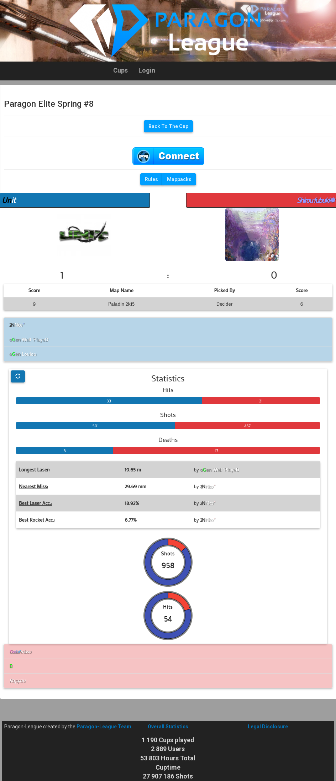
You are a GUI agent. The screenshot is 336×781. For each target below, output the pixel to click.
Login (146, 70)
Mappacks (179, 179)
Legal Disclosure (268, 726)
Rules (151, 179)
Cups (120, 70)
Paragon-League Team (104, 726)
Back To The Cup (168, 126)
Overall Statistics (168, 726)
